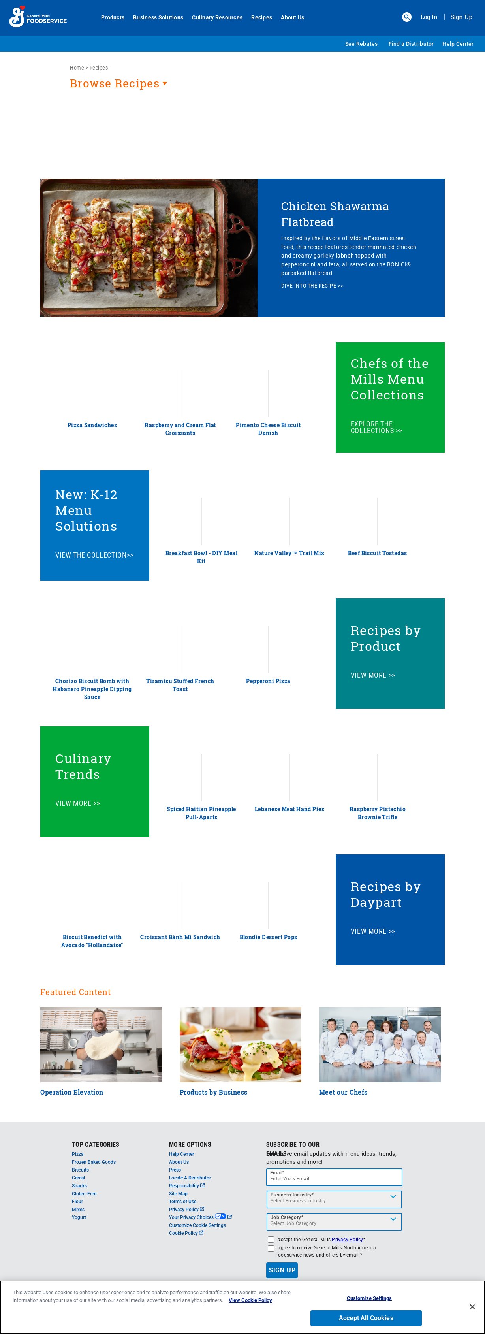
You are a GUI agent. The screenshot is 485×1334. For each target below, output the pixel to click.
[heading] (242, 87)
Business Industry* (292, 1195)
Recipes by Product (386, 638)
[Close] (472, 1310)
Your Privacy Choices (200, 1217)
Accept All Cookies (366, 1321)
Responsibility (187, 1186)
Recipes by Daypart (386, 894)
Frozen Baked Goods (94, 1162)
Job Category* (287, 1217)
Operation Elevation (71, 1092)
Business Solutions (154, 17)
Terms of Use (182, 1201)
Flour (77, 1201)
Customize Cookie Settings (197, 1225)
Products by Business (214, 1092)
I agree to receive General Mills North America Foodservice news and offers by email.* (325, 1251)
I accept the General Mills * (320, 1239)
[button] (407, 17)
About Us (288, 17)
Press (175, 1170)
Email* (277, 1173)
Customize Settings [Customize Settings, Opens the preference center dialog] (369, 1302)
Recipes (257, 17)
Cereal (78, 1178)
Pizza (77, 1154)
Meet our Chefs (343, 1092)
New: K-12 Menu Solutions (86, 510)
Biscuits (80, 1170)
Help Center (458, 44)
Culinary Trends (83, 766)
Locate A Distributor (190, 1178)
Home (77, 67)
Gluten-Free (84, 1193)
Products (108, 17)
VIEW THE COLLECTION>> (94, 555)
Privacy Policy (186, 1209)
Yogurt (79, 1217)
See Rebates (361, 44)
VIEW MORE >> (373, 675)
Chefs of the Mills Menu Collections (390, 378)
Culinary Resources (213, 17)
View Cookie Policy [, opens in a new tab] (250, 1304)
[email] (334, 1177)
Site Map (178, 1193)
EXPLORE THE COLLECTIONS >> (376, 427)
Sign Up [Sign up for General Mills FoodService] (461, 17)
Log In (429, 17)
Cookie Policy (186, 1233)
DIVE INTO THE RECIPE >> (312, 286)
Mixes (78, 1209)
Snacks (79, 1186)
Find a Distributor (411, 44)
